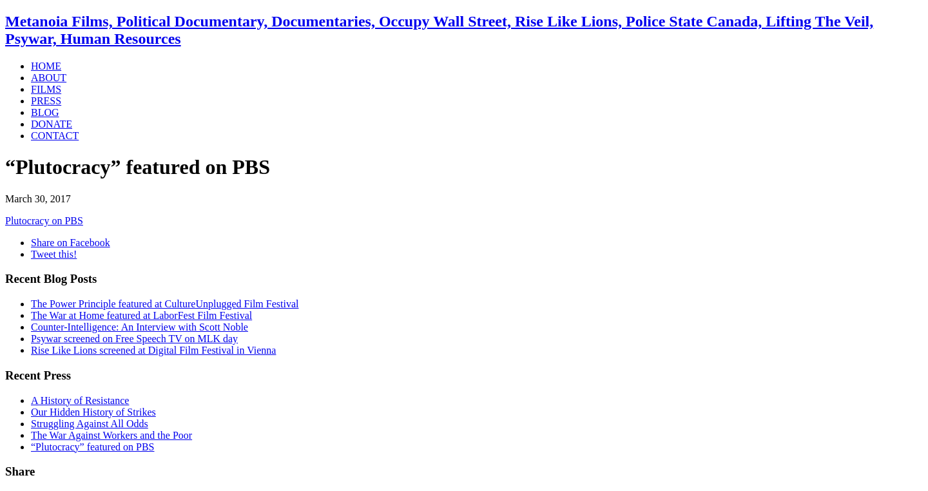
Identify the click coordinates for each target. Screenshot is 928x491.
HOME (46, 66)
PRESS (46, 100)
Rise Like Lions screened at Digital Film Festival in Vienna (153, 350)
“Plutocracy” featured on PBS (93, 446)
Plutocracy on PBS (44, 220)
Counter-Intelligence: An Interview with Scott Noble (139, 327)
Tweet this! (54, 254)
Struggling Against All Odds (89, 423)
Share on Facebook (70, 242)
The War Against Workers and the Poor (111, 435)
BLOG (45, 112)
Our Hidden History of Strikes (93, 412)
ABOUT (48, 77)
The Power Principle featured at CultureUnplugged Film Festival (164, 303)
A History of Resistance (80, 400)
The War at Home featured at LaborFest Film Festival (141, 315)
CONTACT (55, 135)
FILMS (46, 89)
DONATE (51, 124)
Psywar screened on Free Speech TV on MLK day (134, 338)
